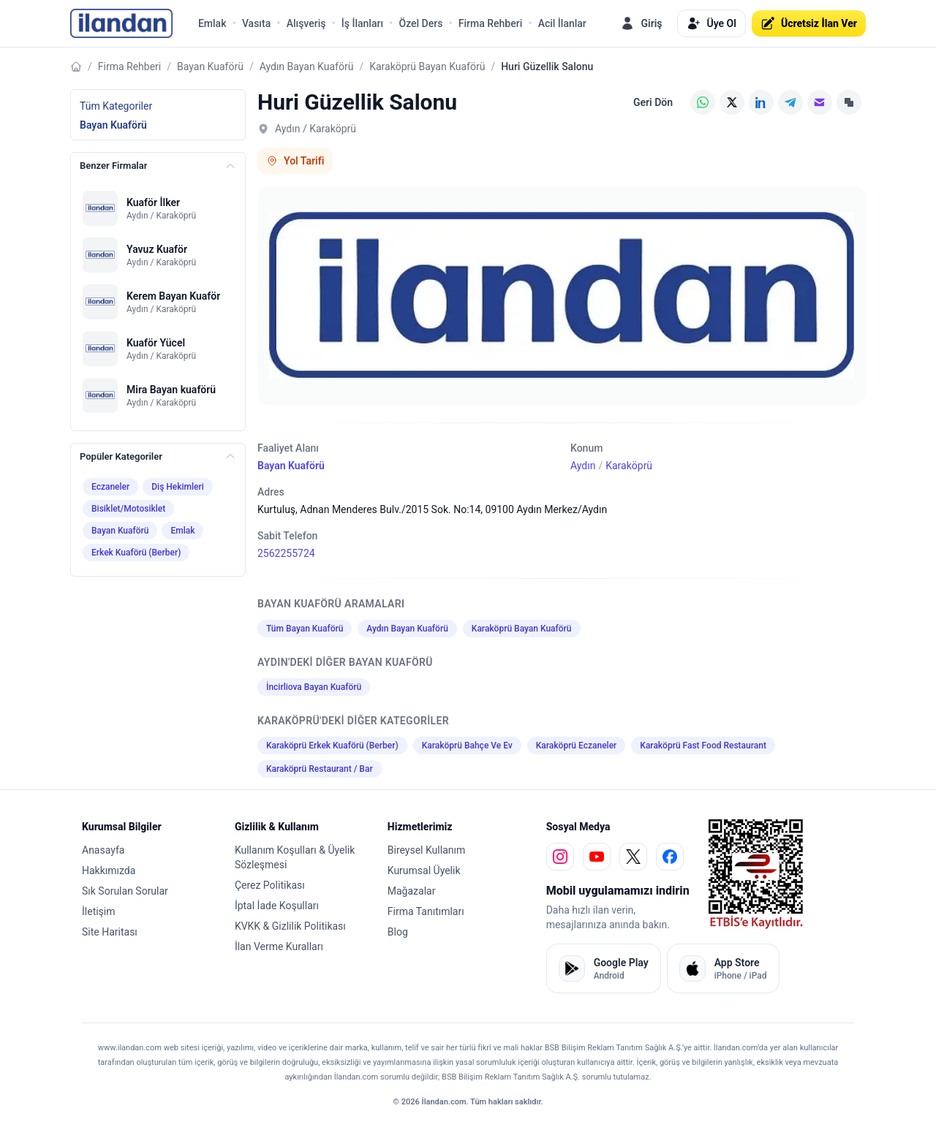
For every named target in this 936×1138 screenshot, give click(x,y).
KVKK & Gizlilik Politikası (290, 926)
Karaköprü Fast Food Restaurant (703, 745)
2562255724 (286, 553)
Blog (398, 932)
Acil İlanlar (562, 23)
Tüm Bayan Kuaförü (304, 628)
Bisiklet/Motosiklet (128, 509)
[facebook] (670, 856)
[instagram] (560, 856)
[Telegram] (790, 102)
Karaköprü (628, 465)
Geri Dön (653, 102)
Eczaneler (110, 487)
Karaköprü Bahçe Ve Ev (467, 745)
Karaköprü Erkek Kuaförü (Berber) (332, 745)
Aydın (582, 465)
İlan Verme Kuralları (279, 946)
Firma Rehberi (490, 23)
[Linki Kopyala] (849, 102)
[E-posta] (819, 102)
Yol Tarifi (295, 161)
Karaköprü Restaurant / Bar (319, 769)
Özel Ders (420, 23)
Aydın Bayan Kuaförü (307, 66)
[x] (633, 856)
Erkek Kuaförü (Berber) (136, 552)
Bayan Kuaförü (210, 66)
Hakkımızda (108, 870)
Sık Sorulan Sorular (125, 891)
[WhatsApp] (702, 102)
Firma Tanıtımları (426, 911)
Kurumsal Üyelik (424, 870)
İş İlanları (362, 23)
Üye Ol (711, 23)
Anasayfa (103, 850)
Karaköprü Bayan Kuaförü (427, 66)
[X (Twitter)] (732, 102)
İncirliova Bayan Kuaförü (313, 687)
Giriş (641, 23)
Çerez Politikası (270, 885)
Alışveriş (306, 23)
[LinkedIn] (761, 102)
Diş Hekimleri (177, 487)
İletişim (99, 911)
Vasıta (256, 23)
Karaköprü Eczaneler (576, 745)
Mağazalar (412, 891)
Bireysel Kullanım (426, 850)
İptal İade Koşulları (277, 905)
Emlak (212, 23)
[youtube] (597, 856)
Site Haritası (109, 932)
